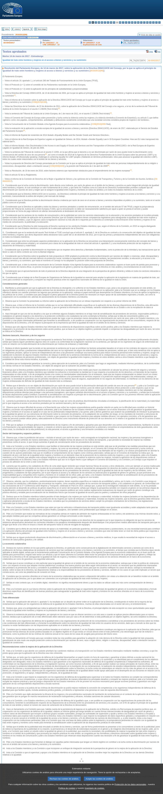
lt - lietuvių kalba (129, 22)
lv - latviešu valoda (126, 22)
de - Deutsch (102, 22)
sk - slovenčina (150, 22)
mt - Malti (135, 22)
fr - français (114, 22)
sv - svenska (159, 22)
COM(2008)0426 (57, 166)
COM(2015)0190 (39, 102)
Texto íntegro (41, 29)
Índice (7, 29)
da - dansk (99, 22)
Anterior (17, 29)
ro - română (147, 22)
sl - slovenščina (153, 22)
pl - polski (141, 22)
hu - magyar (132, 22)
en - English (111, 22)
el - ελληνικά (108, 22)
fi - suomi (156, 22)
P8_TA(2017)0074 (131, 43)
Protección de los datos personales (130, 788)
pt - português (144, 22)
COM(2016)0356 (99, 124)
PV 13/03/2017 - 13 (50, 43)
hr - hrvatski (120, 22)
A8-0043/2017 (9, 43)
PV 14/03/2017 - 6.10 (91, 43)
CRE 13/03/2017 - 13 (51, 45)
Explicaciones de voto (92, 45)
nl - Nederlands (138, 22)
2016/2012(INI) (21, 35)
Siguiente (26, 29)
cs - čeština (96, 22)
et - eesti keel (105, 22)
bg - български (90, 22)
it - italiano (123, 22)
